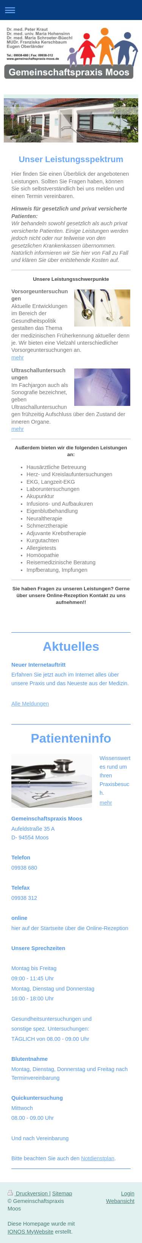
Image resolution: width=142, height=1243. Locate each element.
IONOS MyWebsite (30, 1232)
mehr (17, 357)
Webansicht (120, 1201)
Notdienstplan (97, 1158)
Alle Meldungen (30, 704)
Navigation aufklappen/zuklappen (71, 10)
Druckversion (28, 1193)
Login (127, 1193)
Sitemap (62, 1193)
